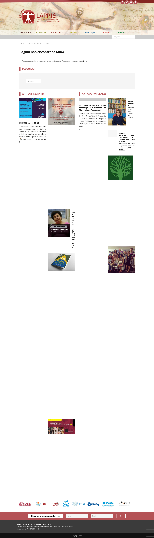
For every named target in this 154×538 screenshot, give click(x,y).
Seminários (72, 32)
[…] (80, 128)
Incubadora (41, 32)
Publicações (56, 32)
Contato (120, 32)
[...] (20, 141)
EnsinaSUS (106, 32)
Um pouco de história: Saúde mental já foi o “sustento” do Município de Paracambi (92, 107)
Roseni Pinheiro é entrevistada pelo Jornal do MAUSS (131, 109)
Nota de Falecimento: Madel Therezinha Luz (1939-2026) (73, 230)
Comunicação (89, 32)
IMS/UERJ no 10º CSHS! (29, 123)
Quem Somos (24, 32)
